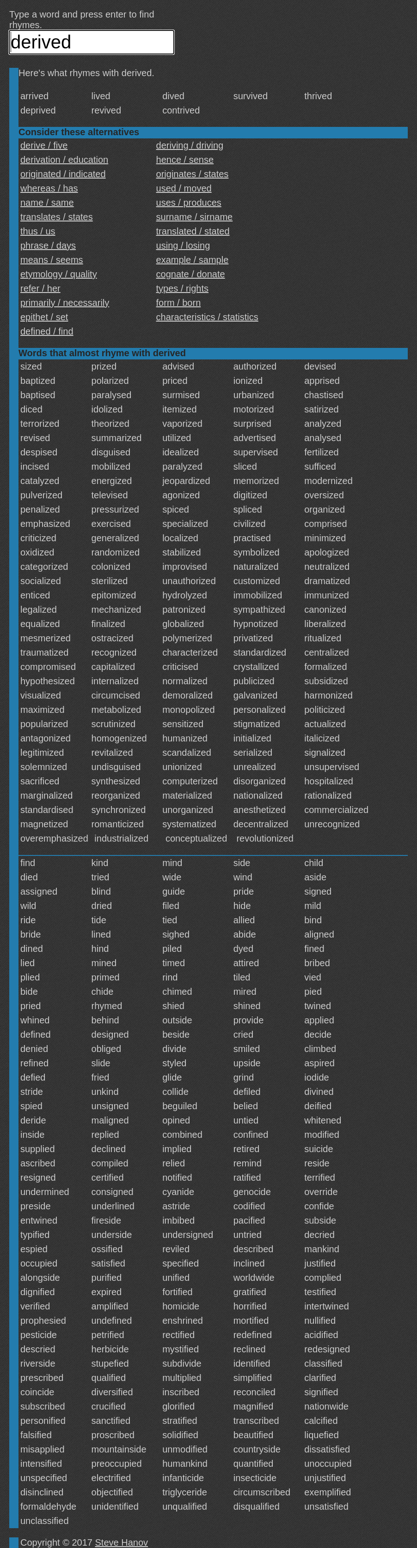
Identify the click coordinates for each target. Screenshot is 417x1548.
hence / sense (185, 160)
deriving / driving (190, 145)
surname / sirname (194, 217)
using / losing (183, 245)
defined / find (47, 331)
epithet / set (44, 317)
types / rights (182, 288)
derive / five (43, 145)
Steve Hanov (121, 1542)
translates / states (56, 217)
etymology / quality (58, 274)
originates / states (192, 174)
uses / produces (188, 202)
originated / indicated (63, 174)
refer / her (40, 288)
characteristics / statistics (207, 317)
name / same (47, 202)
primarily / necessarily (64, 303)
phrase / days (48, 245)
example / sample (192, 260)
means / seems (51, 260)
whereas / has (49, 188)
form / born (178, 303)
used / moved (184, 188)
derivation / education (64, 160)
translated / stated (193, 231)
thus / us (37, 231)
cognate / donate (190, 274)
